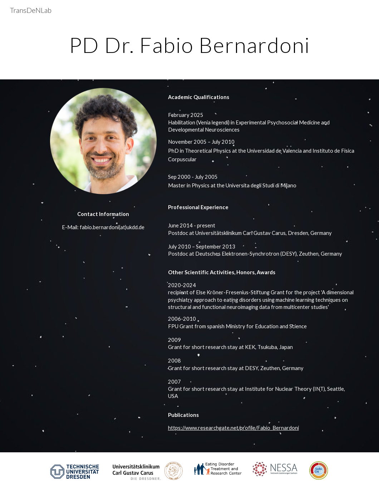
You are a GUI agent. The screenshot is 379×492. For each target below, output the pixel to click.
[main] (189, 44)
